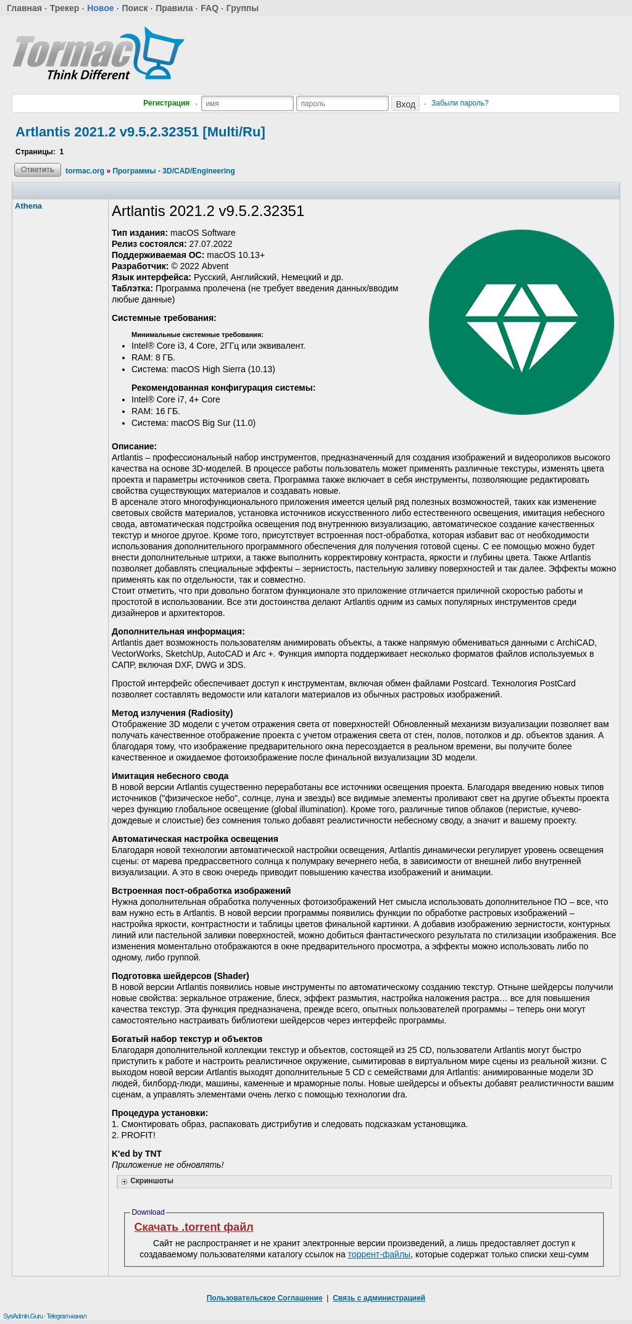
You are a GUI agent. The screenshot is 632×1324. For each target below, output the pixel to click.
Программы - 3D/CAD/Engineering (173, 171)
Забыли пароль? (460, 103)
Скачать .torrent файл (193, 1227)
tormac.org (84, 171)
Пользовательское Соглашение (265, 1298)
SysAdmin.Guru (23, 1316)
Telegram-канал (66, 1316)
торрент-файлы (379, 1254)
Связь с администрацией (379, 1298)
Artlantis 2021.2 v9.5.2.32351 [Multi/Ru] (140, 131)
